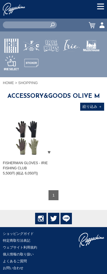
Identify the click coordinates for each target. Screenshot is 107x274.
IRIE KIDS (51, 62)
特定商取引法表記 (16, 241)
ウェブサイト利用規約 (20, 247)
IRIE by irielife (11, 62)
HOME (8, 83)
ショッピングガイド (18, 234)
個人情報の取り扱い (18, 254)
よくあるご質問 (15, 261)
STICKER (31, 76)
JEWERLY (71, 59)
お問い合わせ (13, 268)
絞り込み (92, 106)
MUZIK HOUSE (91, 62)
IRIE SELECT (11, 80)
